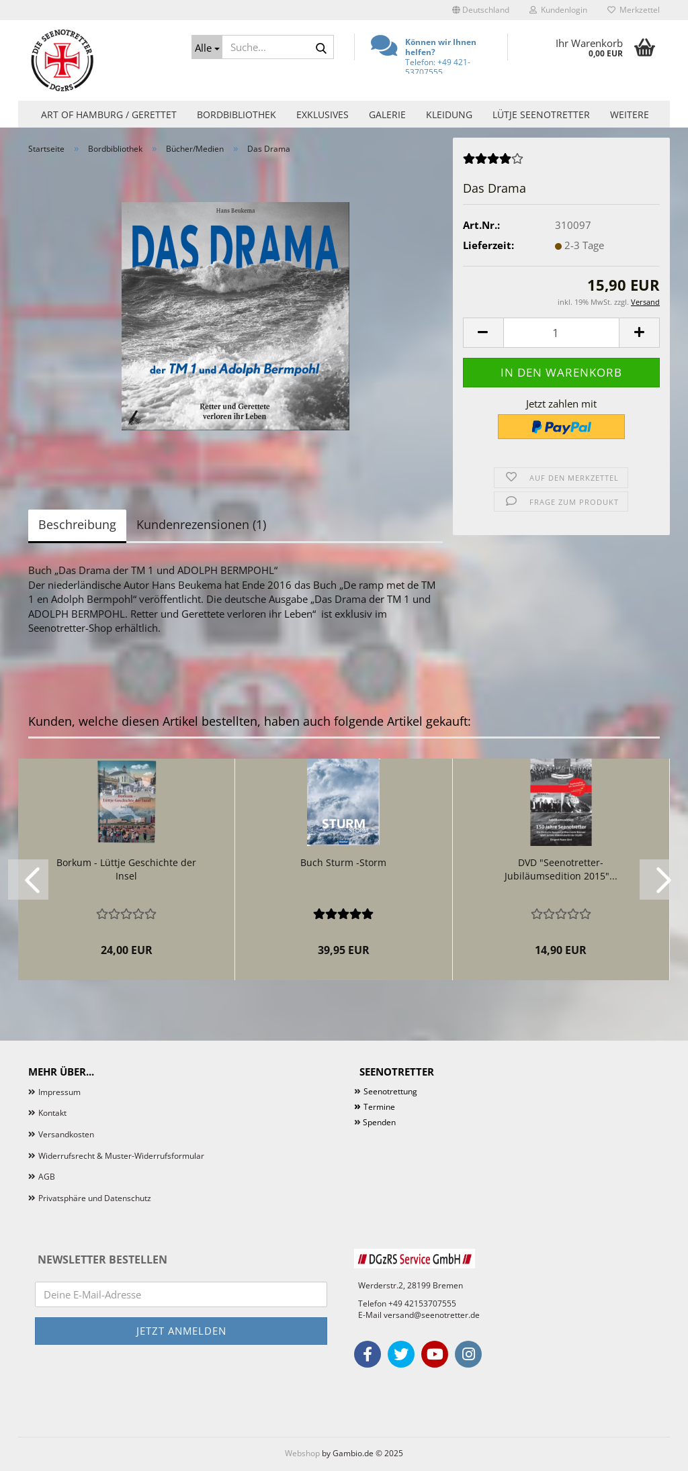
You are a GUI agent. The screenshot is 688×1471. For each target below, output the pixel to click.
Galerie (387, 114)
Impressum (59, 1092)
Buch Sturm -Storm (343, 862)
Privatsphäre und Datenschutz (94, 1198)
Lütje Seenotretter (541, 114)
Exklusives (322, 114)
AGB (46, 1176)
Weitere (629, 114)
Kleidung (449, 114)
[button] (480, 10)
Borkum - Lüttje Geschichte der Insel (126, 869)
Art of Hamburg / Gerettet (109, 114)
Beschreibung (77, 524)
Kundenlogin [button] (558, 9)
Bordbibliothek (236, 114)
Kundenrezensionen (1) (201, 524)
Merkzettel (633, 9)
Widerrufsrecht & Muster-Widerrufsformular (121, 1155)
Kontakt (52, 1113)
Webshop (302, 1453)
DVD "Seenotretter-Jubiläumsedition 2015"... (561, 869)
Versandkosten (66, 1134)
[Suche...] (206, 47)
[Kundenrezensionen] (493, 162)
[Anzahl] (561, 333)
